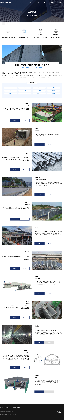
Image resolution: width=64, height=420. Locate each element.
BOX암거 (10, 87)
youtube (58, 412)
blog (60, 412)
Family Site (56, 409)
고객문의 (60, 2)
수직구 (10, 93)
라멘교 (53, 90)
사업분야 (37, 2)
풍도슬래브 (39, 93)
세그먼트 (24, 93)
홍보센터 (45, 2)
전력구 (25, 87)
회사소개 (30, 2)
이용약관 (1, 407)
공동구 (39, 87)
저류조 (25, 90)
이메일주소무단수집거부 (16, 407)
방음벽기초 (53, 87)
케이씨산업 (5, 2)
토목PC (19, 23)
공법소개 (24, 120)
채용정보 (52, 2)
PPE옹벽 (39, 90)
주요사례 (14, 120)
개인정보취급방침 (7, 407)
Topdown (53, 93)
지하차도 (10, 90)
